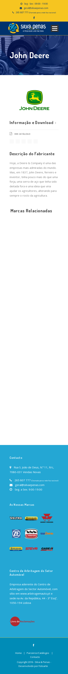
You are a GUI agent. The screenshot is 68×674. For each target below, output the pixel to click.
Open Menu (55, 28)
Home (18, 653)
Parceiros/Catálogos (38, 653)
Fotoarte (43, 666)
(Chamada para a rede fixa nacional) (42, 12)
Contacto (35, 657)
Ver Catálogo (22, 134)
